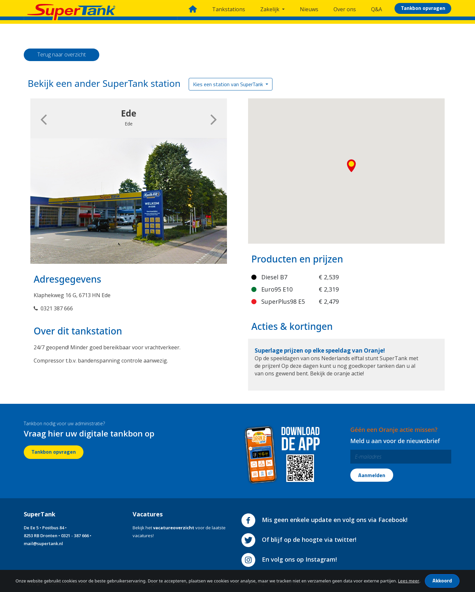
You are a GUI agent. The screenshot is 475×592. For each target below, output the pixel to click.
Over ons (344, 9)
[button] (352, 167)
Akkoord (442, 580)
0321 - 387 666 (75, 536)
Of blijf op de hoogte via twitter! (298, 539)
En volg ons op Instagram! (289, 559)
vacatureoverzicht (173, 528)
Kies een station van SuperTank (228, 84)
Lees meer (408, 581)
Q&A (376, 9)
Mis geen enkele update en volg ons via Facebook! (324, 520)
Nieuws (309, 9)
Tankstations (228, 9)
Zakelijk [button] (270, 9)
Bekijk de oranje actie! (337, 373)
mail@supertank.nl (43, 543)
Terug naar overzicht (61, 54)
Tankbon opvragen (423, 8)
